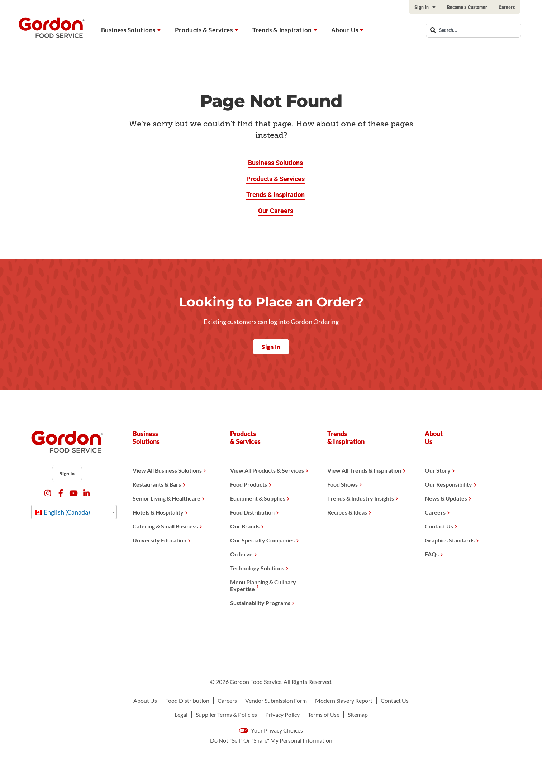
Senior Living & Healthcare (166, 498)
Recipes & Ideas (347, 512)
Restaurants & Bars (157, 484)
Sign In (425, 7)
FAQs (432, 554)
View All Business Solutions (167, 470)
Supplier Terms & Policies (226, 714)
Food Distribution (252, 512)
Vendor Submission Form (276, 700)
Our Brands (245, 526)
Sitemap (358, 714)
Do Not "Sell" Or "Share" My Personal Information (271, 740)
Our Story (438, 470)
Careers (507, 7)
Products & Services (204, 30)
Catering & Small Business (165, 526)
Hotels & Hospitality (158, 512)
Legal (181, 714)
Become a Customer (467, 7)
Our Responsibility (448, 484)
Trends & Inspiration (282, 30)
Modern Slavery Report (343, 700)
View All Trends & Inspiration (364, 470)
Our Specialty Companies (262, 540)
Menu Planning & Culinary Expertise (263, 585)
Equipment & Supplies (257, 498)
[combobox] (473, 30)
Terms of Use (323, 714)
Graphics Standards (450, 540)
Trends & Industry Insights (360, 498)
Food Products (248, 484)
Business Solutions (128, 30)
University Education (159, 540)
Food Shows (342, 484)
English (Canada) (62, 512)
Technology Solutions (257, 568)
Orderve (241, 554)
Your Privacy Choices (271, 730)
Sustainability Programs (260, 602)
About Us (344, 30)
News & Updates (446, 498)
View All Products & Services (267, 470)
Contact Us (439, 526)
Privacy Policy (282, 714)
